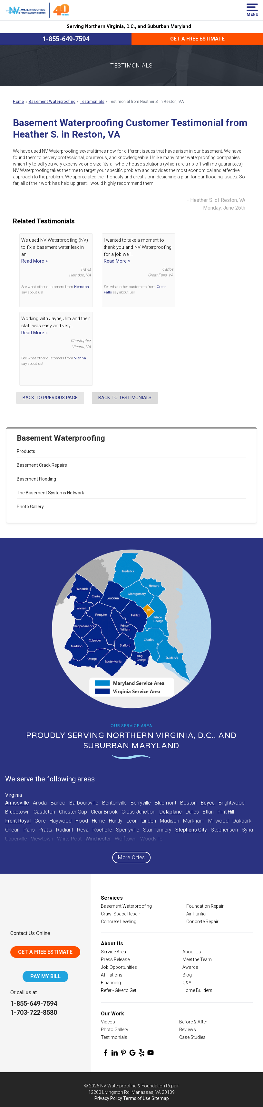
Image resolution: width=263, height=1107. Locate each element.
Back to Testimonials (124, 398)
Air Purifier (196, 913)
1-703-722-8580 (33, 1012)
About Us (191, 951)
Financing (111, 982)
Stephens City (191, 830)
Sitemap (160, 1098)
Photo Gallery (30, 506)
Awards (190, 967)
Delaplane (170, 812)
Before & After (193, 1021)
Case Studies (192, 1037)
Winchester (98, 839)
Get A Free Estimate (45, 952)
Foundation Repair (205, 906)
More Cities (131, 857)
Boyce (207, 803)
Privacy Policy (108, 1098)
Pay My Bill (45, 976)
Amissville (17, 803)
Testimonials (114, 1037)
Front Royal (18, 821)
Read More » (34, 261)
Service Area (113, 951)
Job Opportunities (119, 967)
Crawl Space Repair (120, 913)
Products (26, 451)
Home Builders (197, 990)
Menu (252, 10)
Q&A (186, 982)
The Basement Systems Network (50, 492)
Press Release (115, 959)
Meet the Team (197, 959)
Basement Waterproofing (61, 438)
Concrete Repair (202, 921)
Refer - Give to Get (118, 990)
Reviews (187, 1029)
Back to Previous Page (50, 398)
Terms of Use (137, 1098)
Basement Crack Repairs (42, 465)
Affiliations (111, 974)
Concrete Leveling (118, 921)
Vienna (80, 358)
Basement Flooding (36, 479)
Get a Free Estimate (197, 39)
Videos (108, 1021)
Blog (187, 974)
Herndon (81, 286)
